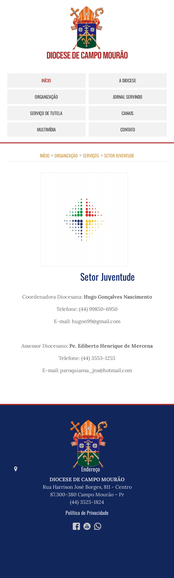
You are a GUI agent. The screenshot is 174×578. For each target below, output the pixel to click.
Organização (46, 96)
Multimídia (46, 129)
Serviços (91, 155)
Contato (127, 129)
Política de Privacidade (87, 512)
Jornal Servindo (127, 96)
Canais (128, 113)
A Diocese (127, 80)
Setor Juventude (119, 155)
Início (46, 80)
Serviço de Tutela (46, 113)
